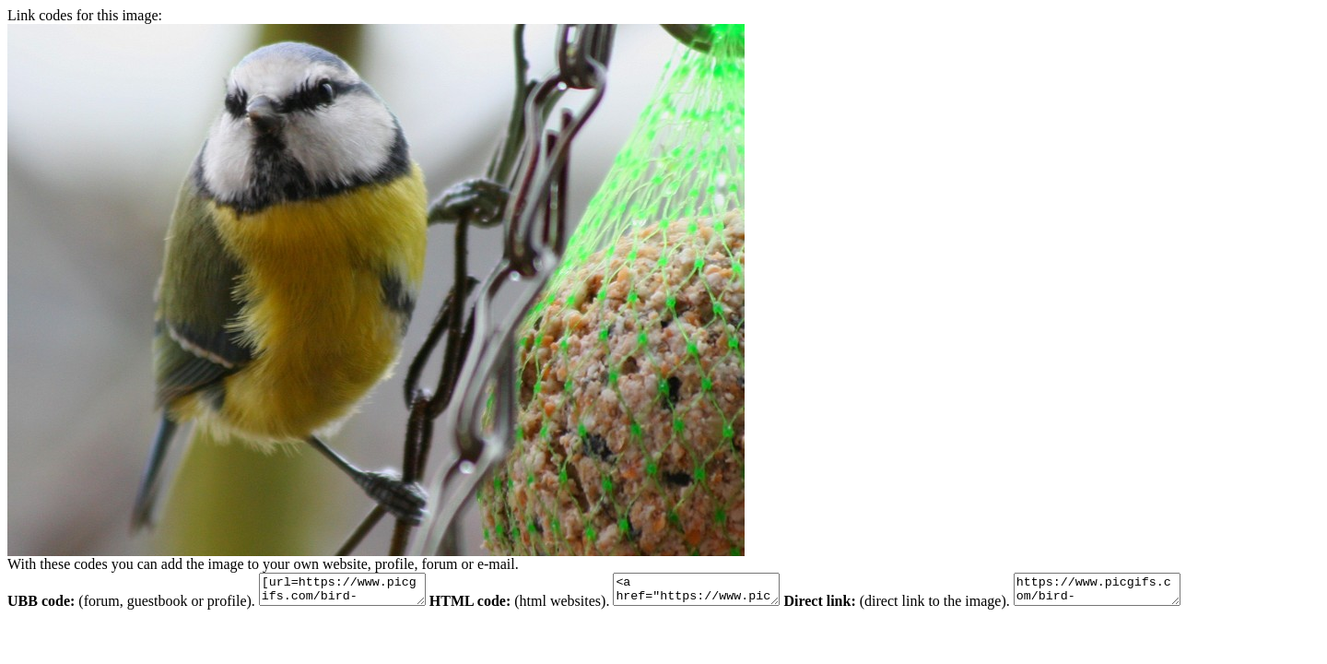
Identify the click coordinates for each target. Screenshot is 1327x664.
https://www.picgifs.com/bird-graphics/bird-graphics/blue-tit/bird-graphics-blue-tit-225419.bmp (1143, 592)
